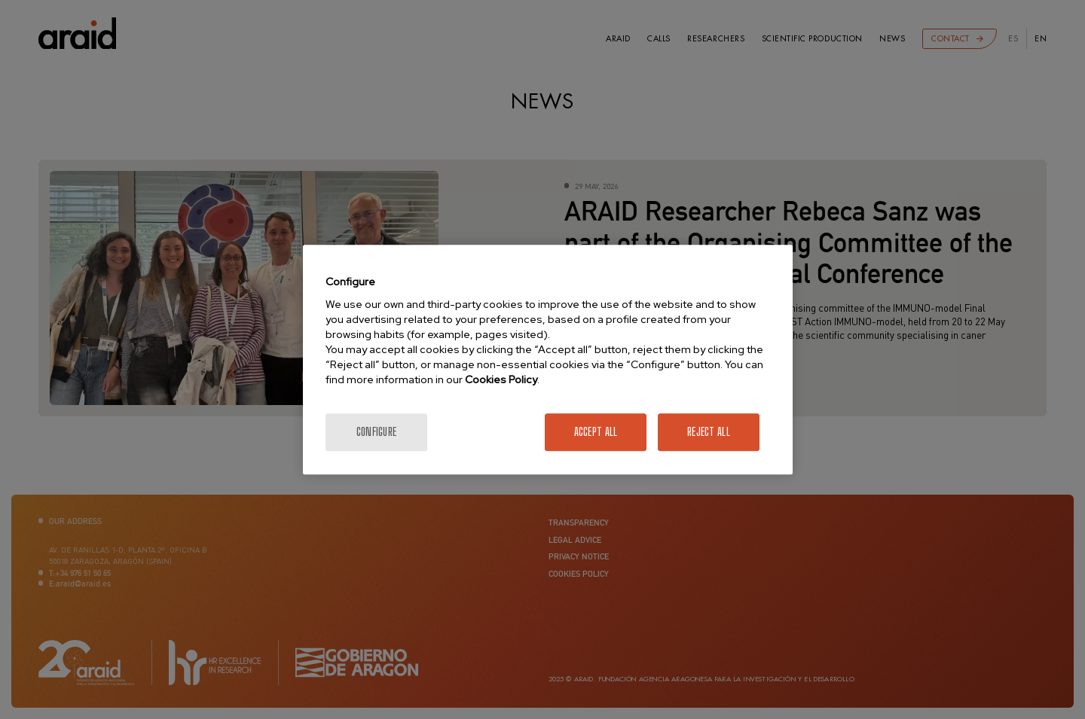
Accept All (596, 431)
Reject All (708, 431)
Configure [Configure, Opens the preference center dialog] (376, 431)
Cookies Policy (501, 379)
